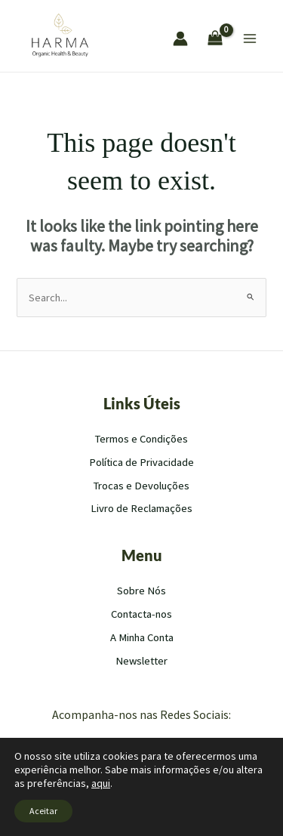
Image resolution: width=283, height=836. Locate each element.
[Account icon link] (180, 38)
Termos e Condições (141, 439)
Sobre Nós (141, 590)
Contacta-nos (141, 614)
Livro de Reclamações (141, 508)
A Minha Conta (142, 637)
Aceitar (43, 810)
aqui (100, 783)
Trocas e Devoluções (141, 485)
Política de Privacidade (141, 462)
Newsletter (141, 661)
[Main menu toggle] (250, 38)
